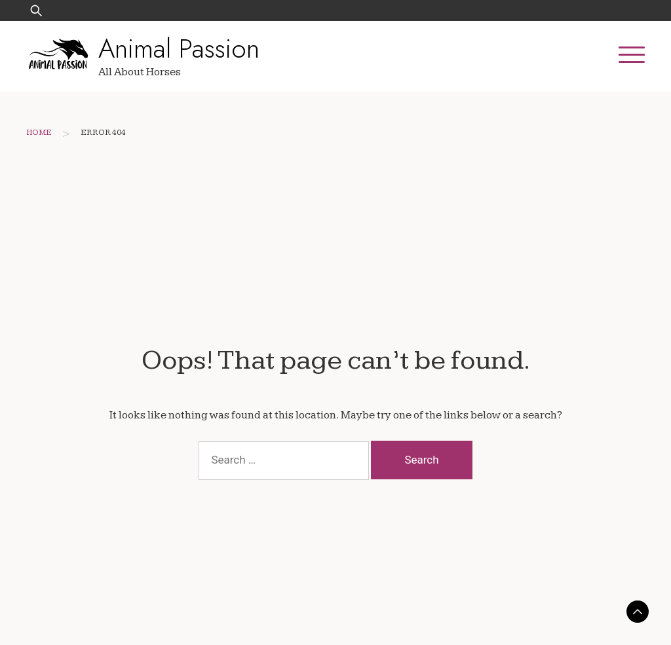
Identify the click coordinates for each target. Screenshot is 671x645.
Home (39, 133)
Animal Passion (178, 48)
